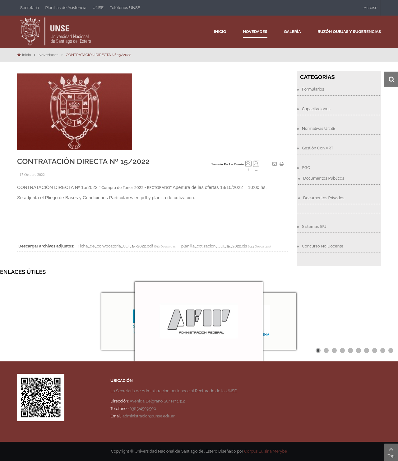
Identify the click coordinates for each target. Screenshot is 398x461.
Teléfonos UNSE (125, 7)
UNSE (98, 7)
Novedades (48, 55)
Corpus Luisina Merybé (265, 451)
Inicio (26, 55)
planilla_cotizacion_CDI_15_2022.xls (214, 246)
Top (391, 451)
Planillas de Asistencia (65, 7)
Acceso (370, 7)
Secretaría (29, 7)
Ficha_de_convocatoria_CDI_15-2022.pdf (115, 246)
